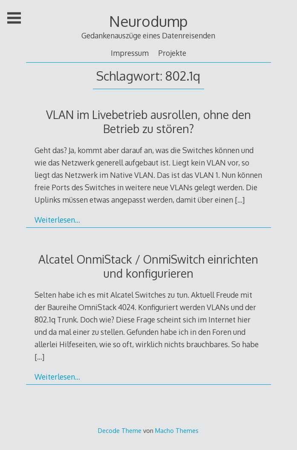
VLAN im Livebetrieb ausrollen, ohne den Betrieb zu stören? (148, 121)
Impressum (130, 53)
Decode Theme (119, 430)
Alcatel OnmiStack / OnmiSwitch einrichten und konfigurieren (148, 266)
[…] (240, 199)
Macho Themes (177, 430)
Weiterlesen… (57, 219)
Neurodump (148, 21)
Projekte (172, 53)
